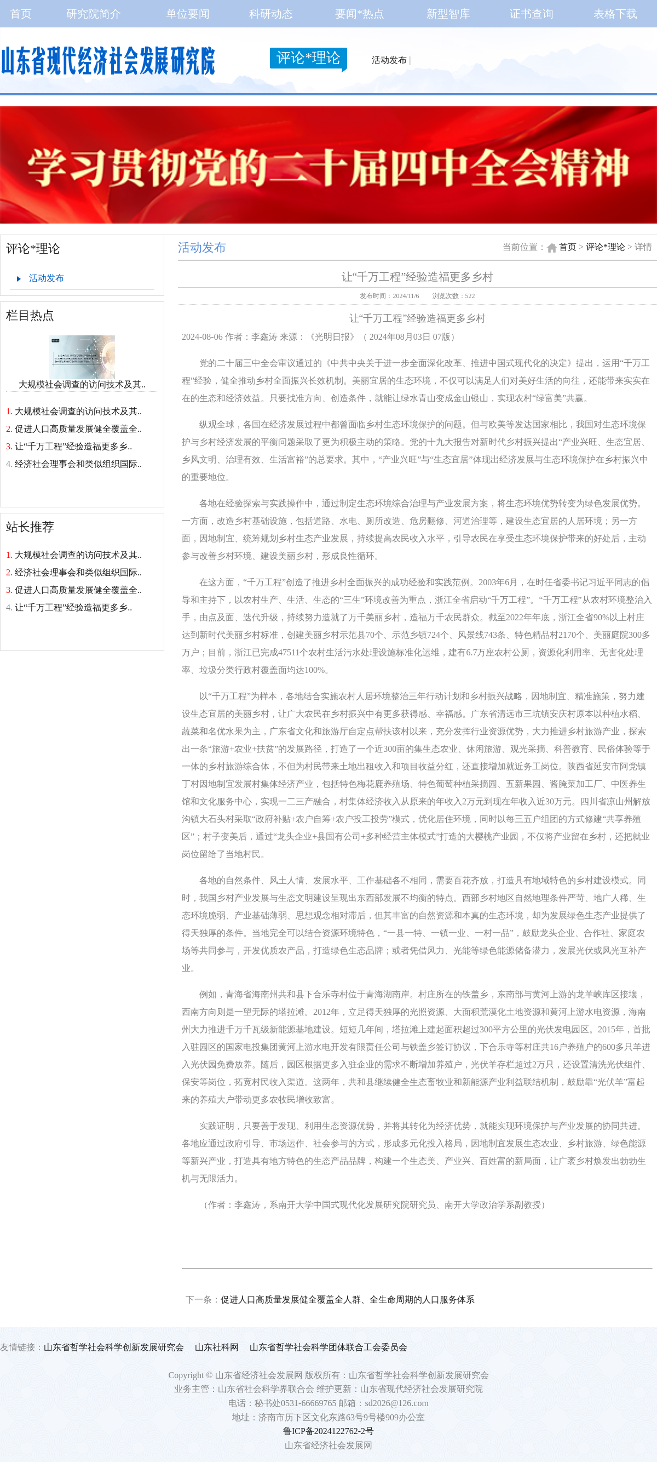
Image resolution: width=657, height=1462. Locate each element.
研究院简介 (93, 14)
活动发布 (389, 60)
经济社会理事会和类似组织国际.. (78, 464)
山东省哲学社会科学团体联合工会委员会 (328, 1347)
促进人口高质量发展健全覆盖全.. (78, 428)
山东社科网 (217, 1347)
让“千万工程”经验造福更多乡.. (73, 446)
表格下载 (615, 14)
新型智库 (448, 14)
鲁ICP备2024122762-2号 (328, 1431)
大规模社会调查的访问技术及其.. (82, 380)
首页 (21, 14)
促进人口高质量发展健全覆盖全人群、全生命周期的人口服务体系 (348, 1299)
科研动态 (271, 14)
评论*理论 (308, 58)
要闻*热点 (359, 14)
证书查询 (532, 14)
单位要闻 (188, 14)
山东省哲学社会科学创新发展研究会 (114, 1347)
